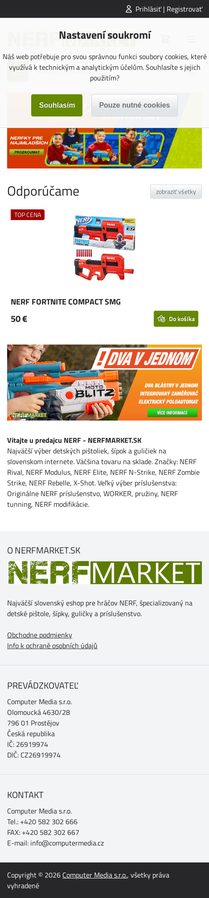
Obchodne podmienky (39, 634)
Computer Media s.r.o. (94, 875)
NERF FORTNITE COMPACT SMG (66, 302)
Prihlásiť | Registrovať (168, 9)
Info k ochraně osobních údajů (52, 645)
